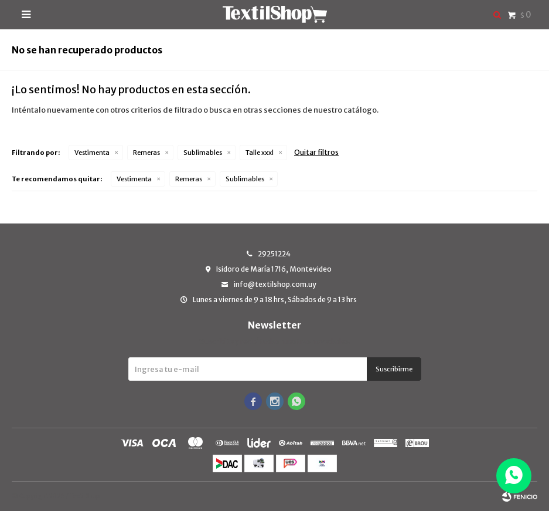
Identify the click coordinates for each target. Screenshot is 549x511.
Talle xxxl (259, 152)
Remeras (146, 152)
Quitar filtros (316, 152)
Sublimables (202, 152)
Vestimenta (92, 152)
